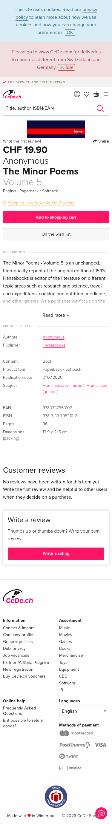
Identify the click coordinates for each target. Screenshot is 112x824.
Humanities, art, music (62, 386)
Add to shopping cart (56, 217)
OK (70, 32)
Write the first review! (22, 141)
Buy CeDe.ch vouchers (24, 676)
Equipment (69, 669)
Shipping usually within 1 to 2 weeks (41, 202)
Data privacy (14, 648)
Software (67, 683)
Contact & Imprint (19, 627)
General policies (18, 641)
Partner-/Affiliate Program (26, 662)
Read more (56, 315)
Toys (63, 662)
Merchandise (71, 655)
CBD (63, 676)
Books (65, 648)
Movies (65, 634)
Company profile (18, 634)
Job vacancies (16, 655)
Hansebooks (54, 345)
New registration (18, 669)
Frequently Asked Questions (19, 711)
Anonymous (54, 337)
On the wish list (56, 234)
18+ (62, 689)
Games (65, 641)
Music (64, 627)
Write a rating (56, 553)
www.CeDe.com (55, 52)
